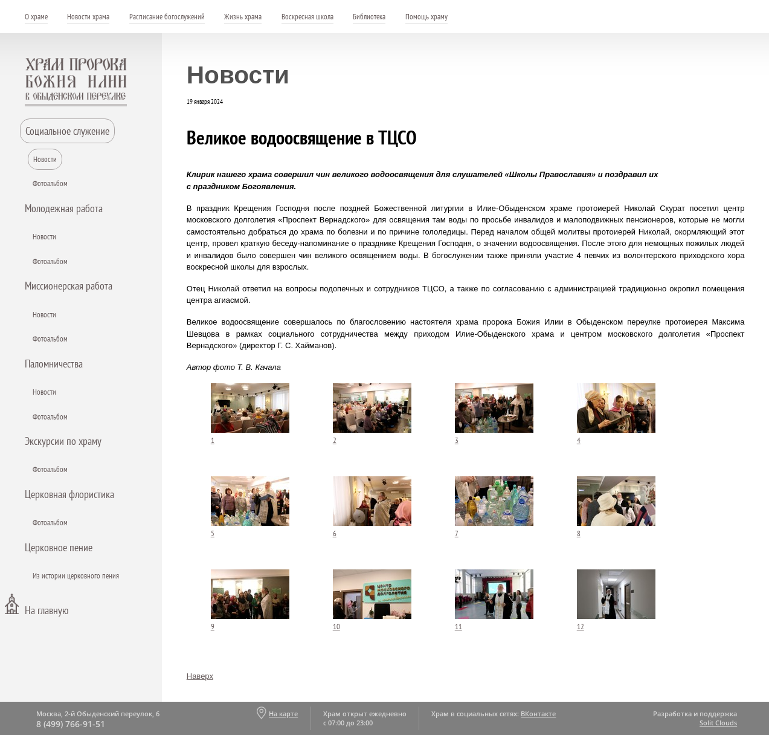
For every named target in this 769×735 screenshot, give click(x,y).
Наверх (200, 676)
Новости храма (88, 16)
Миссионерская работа (68, 286)
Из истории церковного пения (76, 576)
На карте (283, 713)
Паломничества (54, 364)
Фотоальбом (50, 183)
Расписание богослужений (167, 16)
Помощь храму (426, 16)
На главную (46, 610)
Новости (45, 159)
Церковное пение (58, 547)
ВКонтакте (538, 713)
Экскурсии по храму (63, 441)
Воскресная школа (307, 16)
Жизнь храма (243, 16)
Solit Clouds (718, 722)
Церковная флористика (69, 494)
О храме (36, 16)
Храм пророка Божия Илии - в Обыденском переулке (76, 82)
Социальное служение (67, 131)
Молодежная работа (64, 208)
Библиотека (369, 16)
